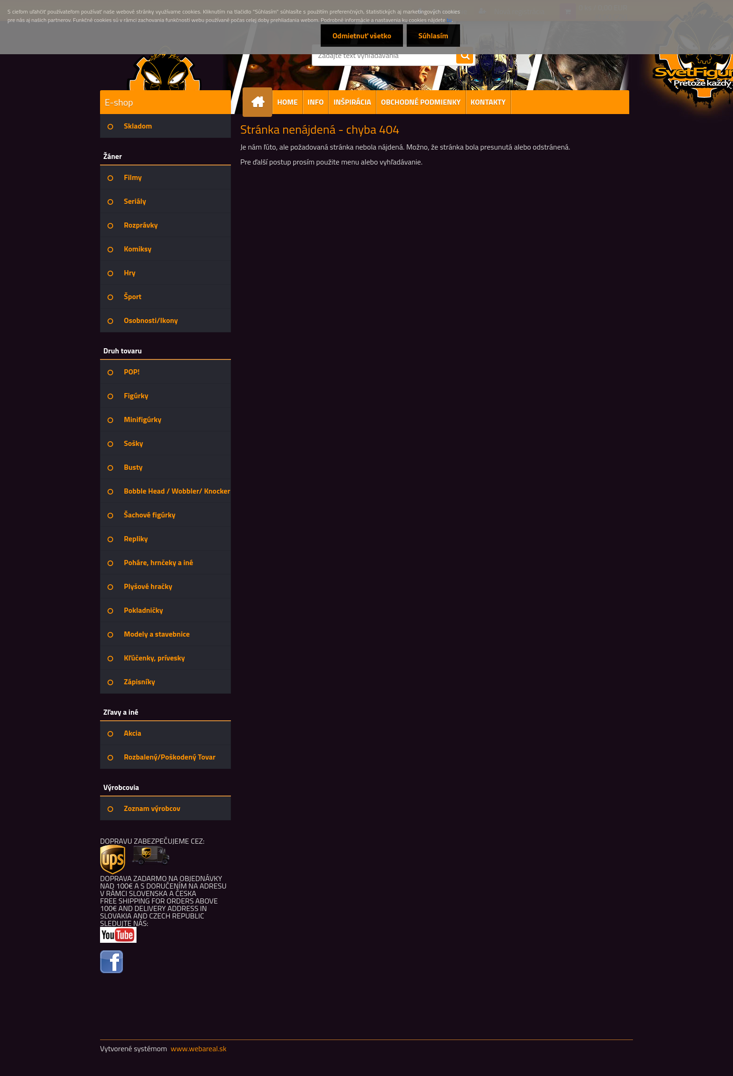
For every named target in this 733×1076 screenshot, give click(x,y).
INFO (316, 102)
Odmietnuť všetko (361, 35)
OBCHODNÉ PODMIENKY (421, 102)
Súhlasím (433, 35)
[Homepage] (261, 102)
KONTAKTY (488, 102)
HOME (287, 102)
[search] (464, 56)
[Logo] (164, 67)
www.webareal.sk (199, 1048)
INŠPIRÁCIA (352, 102)
